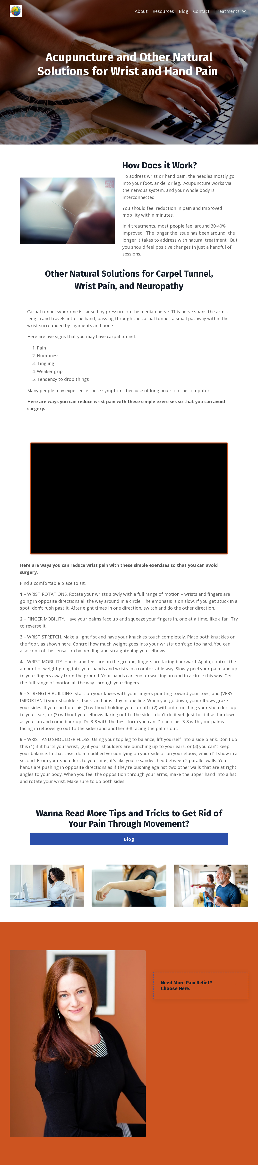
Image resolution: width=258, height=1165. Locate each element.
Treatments (230, 11)
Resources (163, 11)
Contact (201, 11)
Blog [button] (129, 839)
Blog (183, 11)
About (141, 11)
